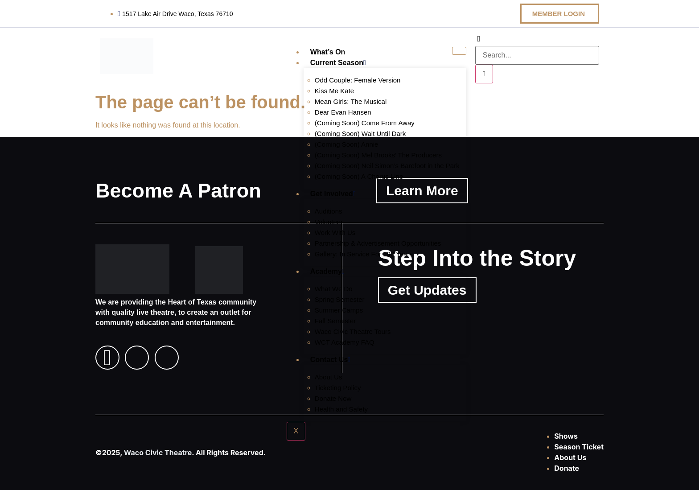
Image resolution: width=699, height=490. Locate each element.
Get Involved (333, 194)
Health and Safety (341, 409)
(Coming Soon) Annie (346, 144)
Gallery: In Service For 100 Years (364, 254)
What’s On (327, 52)
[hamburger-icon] (458, 51)
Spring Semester (340, 299)
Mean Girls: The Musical (351, 101)
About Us (328, 377)
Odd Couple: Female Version (358, 80)
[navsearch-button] (479, 39)
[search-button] (484, 74)
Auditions (328, 211)
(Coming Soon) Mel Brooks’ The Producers (378, 155)
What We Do (334, 288)
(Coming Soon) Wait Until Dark (360, 133)
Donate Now (333, 398)
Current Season (338, 62)
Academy (327, 271)
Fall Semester (335, 321)
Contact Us (330, 359)
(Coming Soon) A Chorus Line (359, 176)
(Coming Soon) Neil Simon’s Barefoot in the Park (387, 165)
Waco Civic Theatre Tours (353, 331)
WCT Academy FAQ (344, 342)
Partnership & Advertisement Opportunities (378, 243)
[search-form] (537, 55)
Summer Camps (339, 310)
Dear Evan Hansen (343, 112)
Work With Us (335, 232)
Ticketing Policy (338, 387)
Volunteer (329, 222)
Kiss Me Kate (334, 91)
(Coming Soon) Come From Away (365, 123)
